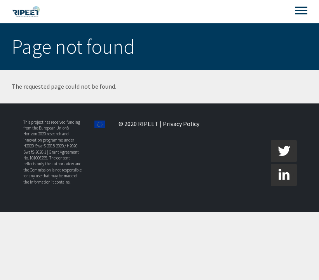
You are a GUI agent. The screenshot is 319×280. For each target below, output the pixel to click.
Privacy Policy (181, 124)
